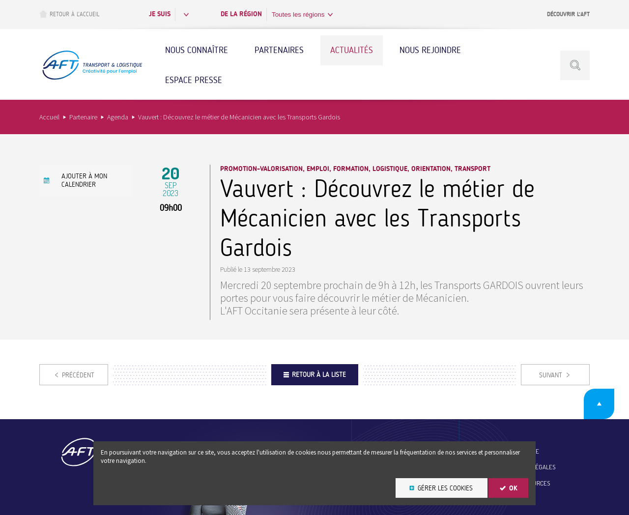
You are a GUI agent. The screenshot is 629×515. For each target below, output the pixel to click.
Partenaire (83, 117)
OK (513, 488)
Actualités (351, 50)
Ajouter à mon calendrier (84, 180)
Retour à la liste (319, 375)
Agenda (117, 117)
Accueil (49, 117)
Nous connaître (196, 50)
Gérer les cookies (445, 488)
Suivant (550, 375)
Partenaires (279, 50)
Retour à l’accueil (69, 14)
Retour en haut (599, 404)
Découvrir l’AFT (568, 14)
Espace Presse (193, 80)
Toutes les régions (298, 14)
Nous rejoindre (430, 50)
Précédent (78, 375)
